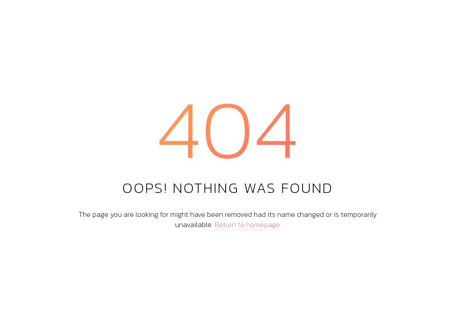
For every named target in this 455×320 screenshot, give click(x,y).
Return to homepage (247, 224)
